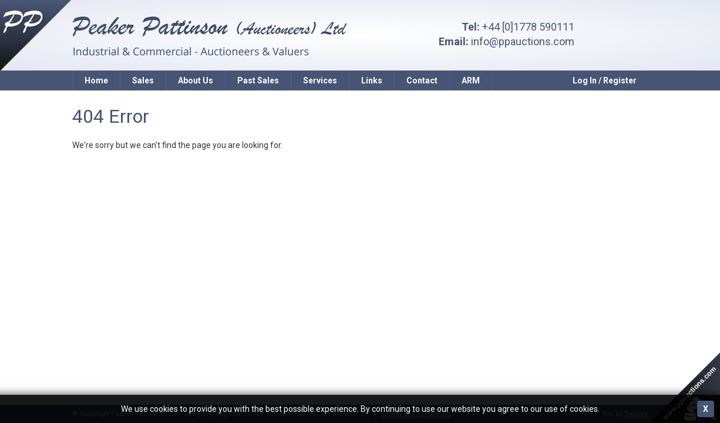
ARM (471, 80)
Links (371, 80)
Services (320, 80)
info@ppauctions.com (522, 41)
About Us (195, 80)
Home (96, 80)
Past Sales (258, 80)
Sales (143, 80)
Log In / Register (605, 80)
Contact (422, 80)
